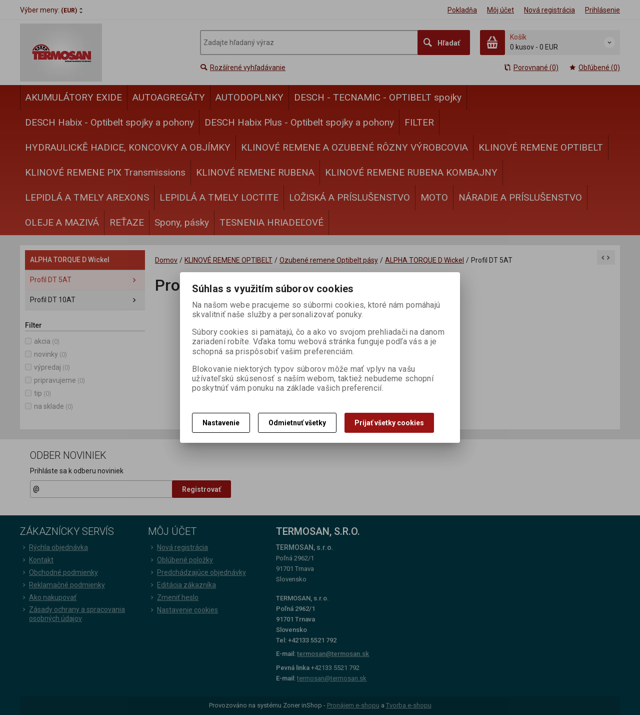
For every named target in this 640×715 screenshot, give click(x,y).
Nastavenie (221, 423)
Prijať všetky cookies (389, 423)
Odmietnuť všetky (297, 423)
